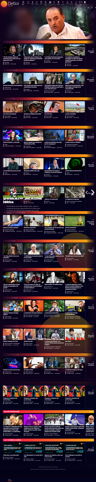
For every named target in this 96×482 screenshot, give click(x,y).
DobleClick (27, 3)
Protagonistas (69, 3)
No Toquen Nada (32, 4)
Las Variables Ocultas (83, 4)
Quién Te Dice (41, 4)
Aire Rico (51, 3)
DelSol (13, 3)
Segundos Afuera (79, 4)
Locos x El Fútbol (74, 4)
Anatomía (88, 3)
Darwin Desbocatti (37, 4)
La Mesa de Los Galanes (46, 4)
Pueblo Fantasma (60, 4)
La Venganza (65, 4)
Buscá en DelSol (23, 4)
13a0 (55, 3)
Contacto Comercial (85, 6)
